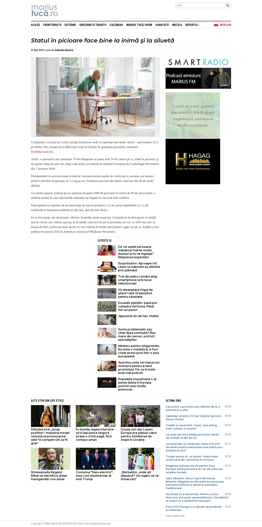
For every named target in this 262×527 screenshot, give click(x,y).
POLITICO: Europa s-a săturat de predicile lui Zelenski (193, 508)
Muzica (177, 25)
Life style (57, 400)
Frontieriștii (52, 25)
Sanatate (162, 25)
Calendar (116, 25)
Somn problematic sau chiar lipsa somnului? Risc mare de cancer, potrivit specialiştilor (137, 334)
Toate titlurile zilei (175, 515)
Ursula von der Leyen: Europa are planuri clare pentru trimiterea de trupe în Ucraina (139, 435)
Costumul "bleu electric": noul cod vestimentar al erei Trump (94, 476)
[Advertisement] (61, 262)
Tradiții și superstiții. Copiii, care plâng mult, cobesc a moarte (191, 427)
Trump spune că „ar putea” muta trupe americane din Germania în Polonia (192, 458)
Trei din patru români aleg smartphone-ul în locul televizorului (137, 280)
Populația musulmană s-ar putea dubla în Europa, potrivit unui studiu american (137, 384)
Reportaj (192, 25)
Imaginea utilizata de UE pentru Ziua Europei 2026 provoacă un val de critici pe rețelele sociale (194, 469)
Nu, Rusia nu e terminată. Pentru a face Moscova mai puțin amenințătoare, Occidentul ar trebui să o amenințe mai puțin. (197, 497)
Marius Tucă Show (139, 25)
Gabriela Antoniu (64, 50)
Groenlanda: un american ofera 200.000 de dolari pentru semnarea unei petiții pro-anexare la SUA (194, 447)
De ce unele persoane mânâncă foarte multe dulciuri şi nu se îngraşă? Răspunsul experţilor (136, 252)
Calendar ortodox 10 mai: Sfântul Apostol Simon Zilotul (193, 417)
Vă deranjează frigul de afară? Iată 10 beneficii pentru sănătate (135, 293)
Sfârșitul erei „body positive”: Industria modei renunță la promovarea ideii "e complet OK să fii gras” (50, 436)
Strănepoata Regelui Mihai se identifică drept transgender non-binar (49, 476)
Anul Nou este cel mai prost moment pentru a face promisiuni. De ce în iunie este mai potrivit (139, 368)
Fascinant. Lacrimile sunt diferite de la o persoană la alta (193, 408)
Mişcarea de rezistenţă (64, 10)
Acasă (35, 25)
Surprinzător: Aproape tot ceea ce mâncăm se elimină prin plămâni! (139, 267)
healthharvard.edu (42, 151)
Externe (70, 25)
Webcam (225, 25)
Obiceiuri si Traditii (92, 25)
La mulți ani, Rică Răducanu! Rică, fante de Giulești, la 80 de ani (192, 436)
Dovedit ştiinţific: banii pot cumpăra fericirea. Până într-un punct (137, 306)
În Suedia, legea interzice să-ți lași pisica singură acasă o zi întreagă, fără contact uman (95, 435)
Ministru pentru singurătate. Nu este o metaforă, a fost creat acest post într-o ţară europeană (139, 351)
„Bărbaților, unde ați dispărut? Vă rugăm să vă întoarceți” (140, 476)
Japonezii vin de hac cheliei (138, 316)
